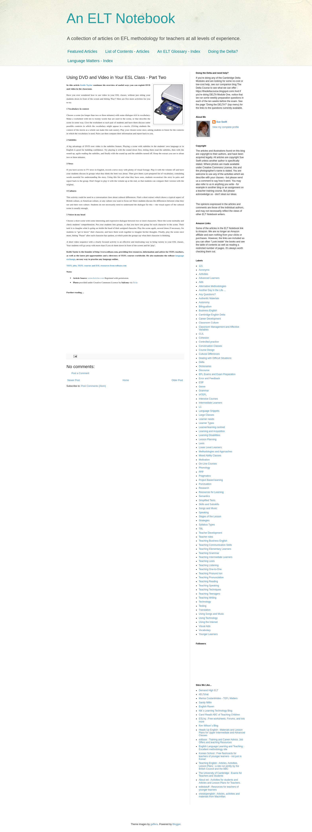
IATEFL (203, 394)
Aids (201, 282)
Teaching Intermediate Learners (215, 557)
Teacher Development (210, 532)
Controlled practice (209, 341)
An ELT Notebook (120, 18)
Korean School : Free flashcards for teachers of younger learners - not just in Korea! (220, 756)
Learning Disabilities (209, 435)
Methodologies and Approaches (215, 451)
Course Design (206, 350)
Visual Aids (204, 626)
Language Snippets (209, 411)
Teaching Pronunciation (211, 577)
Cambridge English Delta (212, 314)
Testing (202, 606)
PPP (201, 471)
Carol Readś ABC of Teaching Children (219, 714)
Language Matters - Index (90, 61)
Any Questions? (207, 294)
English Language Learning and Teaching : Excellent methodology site (221, 748)
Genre (202, 386)
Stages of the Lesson (210, 516)
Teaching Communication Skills (215, 545)
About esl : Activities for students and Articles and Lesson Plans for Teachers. (220, 781)
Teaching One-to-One (210, 569)
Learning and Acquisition (212, 431)
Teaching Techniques (210, 589)
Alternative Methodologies (212, 286)
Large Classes (206, 415)
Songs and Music (208, 508)
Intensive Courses (208, 398)
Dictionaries (205, 366)
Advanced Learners (209, 278)
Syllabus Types (207, 524)
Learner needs (206, 419)
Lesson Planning (207, 439)
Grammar (204, 390)
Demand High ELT (208, 690)
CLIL (201, 333)
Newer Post (73, 380)
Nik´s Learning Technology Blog (215, 710)
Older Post (177, 380)
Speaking (204, 512)
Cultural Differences (209, 354)
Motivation (204, 459)
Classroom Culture (208, 322)
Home (126, 380)
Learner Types (206, 423)
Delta (201, 362)
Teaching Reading (208, 581)
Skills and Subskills (209, 504)
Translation (205, 610)
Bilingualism (205, 306)
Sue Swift (221, 122)
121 (201, 266)
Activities (203, 274)
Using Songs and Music (211, 613)
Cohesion (204, 337)
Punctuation (205, 484)
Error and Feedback (209, 378)
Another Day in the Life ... (212, 290)
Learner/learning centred (212, 427)
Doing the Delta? (223, 51)
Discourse (204, 370)
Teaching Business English (213, 540)
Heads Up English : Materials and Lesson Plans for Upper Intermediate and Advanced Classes (222, 732)
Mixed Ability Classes (210, 455)
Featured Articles (82, 51)
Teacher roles (206, 536)
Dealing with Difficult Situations (215, 358)
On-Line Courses (208, 463)
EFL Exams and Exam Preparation (217, 374)
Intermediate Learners (210, 402)
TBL (201, 528)
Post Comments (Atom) (93, 386)
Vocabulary (205, 630)
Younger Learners (208, 634)
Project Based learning (211, 480)
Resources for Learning (211, 492)
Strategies (204, 520)
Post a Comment (80, 373)
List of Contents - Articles (127, 51)
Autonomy (204, 302)
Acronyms (204, 270)
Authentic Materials (209, 298)
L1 (200, 407)
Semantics (204, 496)
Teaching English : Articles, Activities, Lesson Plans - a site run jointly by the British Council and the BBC (219, 766)
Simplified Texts (207, 500)
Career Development (210, 318)
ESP (201, 382)
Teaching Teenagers (209, 593)
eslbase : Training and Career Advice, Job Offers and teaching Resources (221, 741)
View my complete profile (225, 127)
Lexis (201, 443)
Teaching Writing (207, 597)
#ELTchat (204, 694)
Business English (208, 310)
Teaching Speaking (209, 585)
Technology (205, 601)
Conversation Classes (210, 346)
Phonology (204, 467)
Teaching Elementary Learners (215, 549)
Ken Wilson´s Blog (208, 725)
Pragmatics (205, 475)
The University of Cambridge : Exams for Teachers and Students (220, 774)
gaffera (154, 824)
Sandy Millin (205, 702)
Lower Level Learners (210, 447)
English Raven (206, 706)
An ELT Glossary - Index (178, 51)
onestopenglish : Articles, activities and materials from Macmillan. (219, 795)
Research (204, 488)
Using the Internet (208, 622)
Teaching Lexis (206, 561)
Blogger (177, 824)
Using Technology (208, 618)
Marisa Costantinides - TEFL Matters (218, 698)
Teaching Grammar (209, 553)
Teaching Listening (208, 565)
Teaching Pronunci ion (210, 573)
